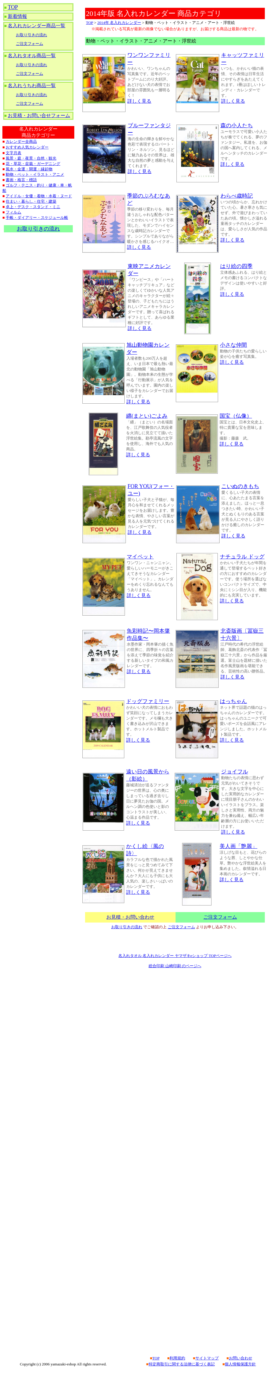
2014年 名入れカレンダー (119, 22)
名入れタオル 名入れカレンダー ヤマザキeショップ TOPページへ (175, 955)
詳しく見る (139, 101)
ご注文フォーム (29, 43)
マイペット (140, 557)
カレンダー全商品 (21, 141)
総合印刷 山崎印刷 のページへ (175, 966)
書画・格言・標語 (21, 180)
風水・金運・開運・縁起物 (29, 169)
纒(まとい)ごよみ (146, 416)
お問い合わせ (240, 1358)
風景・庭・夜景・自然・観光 (31, 158)
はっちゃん (233, 701)
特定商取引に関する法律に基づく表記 (182, 1364)
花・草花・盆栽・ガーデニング (33, 163)
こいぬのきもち (240, 486)
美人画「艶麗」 (238, 846)
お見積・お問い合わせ (130, 917)
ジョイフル (234, 772)
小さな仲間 (233, 345)
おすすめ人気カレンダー (27, 147)
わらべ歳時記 (236, 196)
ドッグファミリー (147, 701)
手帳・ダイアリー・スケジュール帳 (37, 217)
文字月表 (13, 153)
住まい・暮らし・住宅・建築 (31, 201)
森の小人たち (236, 125)
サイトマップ (207, 1358)
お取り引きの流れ (31, 35)
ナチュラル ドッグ (242, 557)
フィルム (13, 212)
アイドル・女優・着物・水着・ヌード (39, 196)
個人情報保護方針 (240, 1364)
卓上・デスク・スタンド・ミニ (33, 207)
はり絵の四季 (236, 266)
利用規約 (177, 1358)
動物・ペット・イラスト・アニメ (35, 174)
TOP (13, 7)
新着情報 (17, 16)
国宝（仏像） (236, 416)
